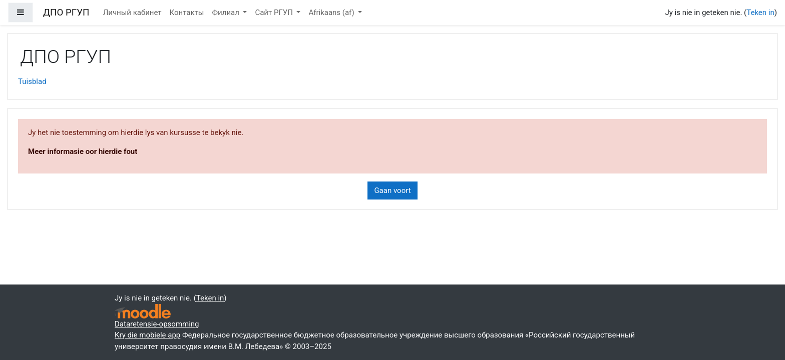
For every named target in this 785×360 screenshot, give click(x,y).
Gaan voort (392, 190)
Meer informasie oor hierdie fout (82, 151)
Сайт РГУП (274, 12)
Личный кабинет (132, 12)
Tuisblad (32, 81)
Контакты (187, 12)
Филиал (226, 12)
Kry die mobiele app (147, 335)
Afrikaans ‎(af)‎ (332, 12)
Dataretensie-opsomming (157, 324)
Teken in (760, 12)
